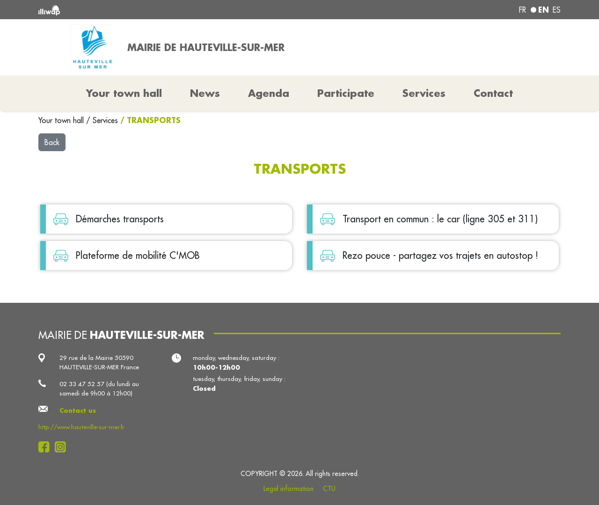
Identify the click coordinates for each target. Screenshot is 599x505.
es (557, 10)
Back (51, 142)
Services (106, 120)
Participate (345, 93)
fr (522, 10)
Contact (493, 93)
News (205, 93)
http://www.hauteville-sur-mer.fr (81, 427)
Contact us (77, 410)
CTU (329, 488)
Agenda (268, 93)
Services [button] (424, 93)
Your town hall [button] (124, 93)
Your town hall (62, 120)
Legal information (288, 488)
